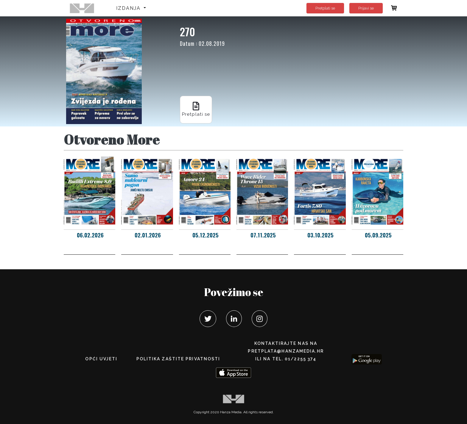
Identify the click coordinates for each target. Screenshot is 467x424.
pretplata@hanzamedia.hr (285, 351)
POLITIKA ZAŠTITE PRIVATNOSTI (178, 358)
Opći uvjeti (101, 358)
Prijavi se (366, 8)
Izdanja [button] (129, 8)
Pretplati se (325, 8)
